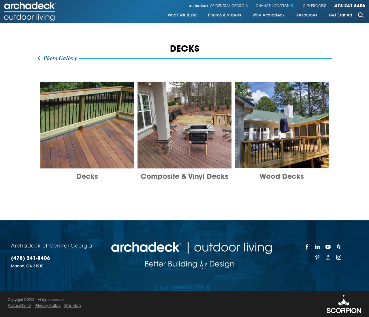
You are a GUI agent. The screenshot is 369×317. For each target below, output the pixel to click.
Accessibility (19, 306)
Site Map (72, 306)
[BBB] (328, 257)
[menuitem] (182, 16)
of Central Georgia (218, 6)
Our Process (315, 6)
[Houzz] (339, 247)
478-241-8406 (349, 6)
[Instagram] (339, 257)
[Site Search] (360, 15)
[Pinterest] (317, 257)
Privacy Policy (48, 306)
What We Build (182, 15)
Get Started (340, 15)
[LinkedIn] (317, 247)
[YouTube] (328, 247)
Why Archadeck (269, 15)
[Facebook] (307, 247)
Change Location (275, 6)
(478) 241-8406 (30, 258)
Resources (306, 15)
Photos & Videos (224, 15)
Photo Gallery (56, 59)
